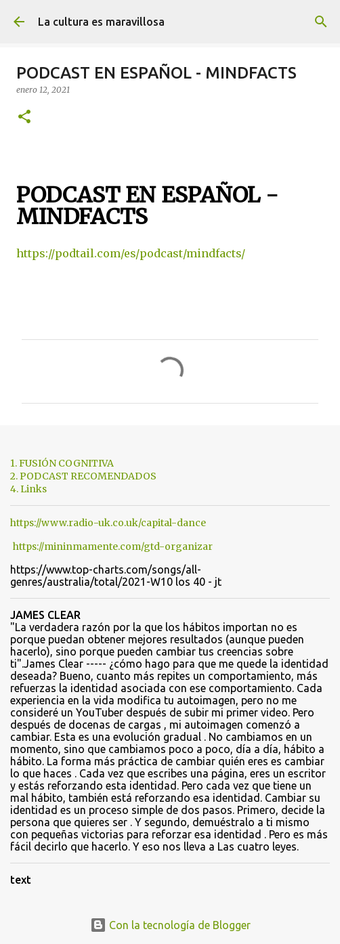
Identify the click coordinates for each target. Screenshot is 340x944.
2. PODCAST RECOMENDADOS (83, 476)
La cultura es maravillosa (101, 22)
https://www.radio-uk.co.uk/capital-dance (108, 523)
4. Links (28, 489)
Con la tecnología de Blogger (170, 925)
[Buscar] (321, 21)
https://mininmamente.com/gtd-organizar (113, 546)
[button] (24, 117)
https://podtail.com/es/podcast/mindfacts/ (130, 253)
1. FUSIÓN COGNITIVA (62, 463)
